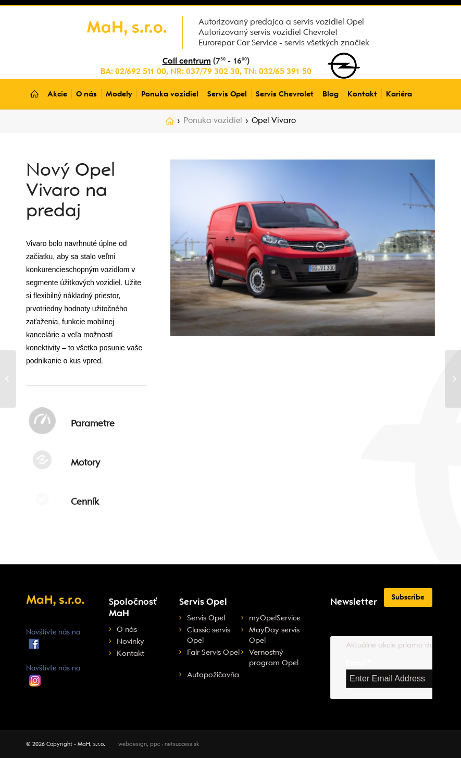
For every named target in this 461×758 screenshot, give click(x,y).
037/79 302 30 (213, 71)
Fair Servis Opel (213, 652)
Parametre (93, 423)
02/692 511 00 (140, 71)
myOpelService (275, 617)
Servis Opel (206, 617)
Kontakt (130, 653)
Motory (85, 462)
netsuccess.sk (182, 744)
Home (170, 123)
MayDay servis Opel (274, 635)
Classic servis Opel (208, 635)
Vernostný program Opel (273, 657)
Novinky (130, 641)
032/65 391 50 (285, 71)
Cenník (85, 501)
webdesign (132, 744)
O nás (127, 629)
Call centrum (187, 61)
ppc (155, 744)
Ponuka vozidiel (212, 121)
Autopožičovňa (213, 674)
